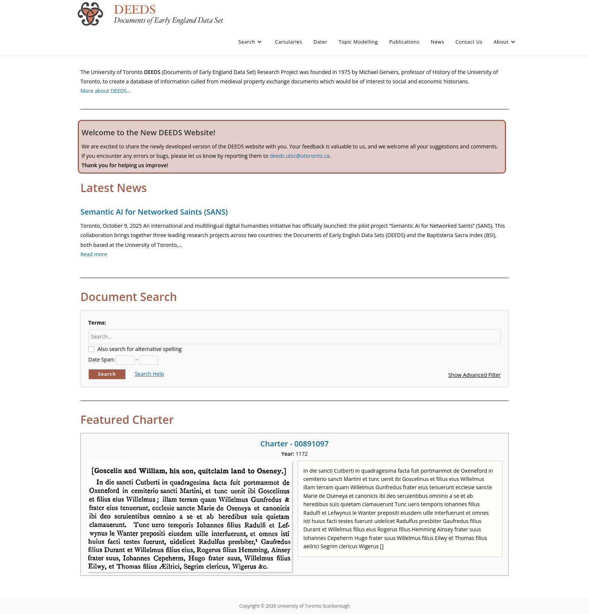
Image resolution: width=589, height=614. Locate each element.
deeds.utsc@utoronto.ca (299, 155)
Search (107, 374)
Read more (93, 254)
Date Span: (101, 359)
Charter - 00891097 (294, 444)
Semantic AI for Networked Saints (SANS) (154, 212)
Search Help (149, 373)
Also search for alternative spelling (140, 348)
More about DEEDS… (105, 90)
